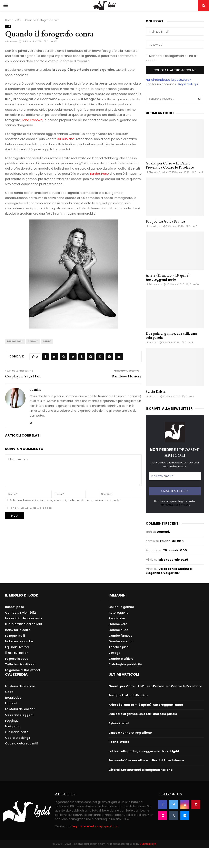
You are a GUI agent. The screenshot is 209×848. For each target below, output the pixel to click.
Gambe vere (118, 624)
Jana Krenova (32, 120)
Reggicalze (117, 618)
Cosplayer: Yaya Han (23, 376)
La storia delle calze (20, 686)
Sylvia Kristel (156, 391)
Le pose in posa (16, 659)
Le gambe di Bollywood (22, 670)
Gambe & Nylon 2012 (20, 613)
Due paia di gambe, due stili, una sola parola (171, 335)
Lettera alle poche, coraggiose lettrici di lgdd (144, 751)
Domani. (163, 532)
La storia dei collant (20, 709)
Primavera (155, 284)
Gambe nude (118, 630)
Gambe (47, 341)
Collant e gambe (121, 607)
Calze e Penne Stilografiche (130, 733)
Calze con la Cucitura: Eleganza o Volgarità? (169, 571)
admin (12, 41)
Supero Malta (148, 844)
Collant (33, 341)
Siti (8, 26)
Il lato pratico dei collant (23, 624)
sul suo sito (65, 139)
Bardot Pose (99, 173)
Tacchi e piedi (119, 647)
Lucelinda (155, 226)
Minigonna (12, 726)
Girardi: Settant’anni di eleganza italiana (140, 770)
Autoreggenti (118, 613)
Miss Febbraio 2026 (173, 560)
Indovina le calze (17, 630)
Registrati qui (188, 84)
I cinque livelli (15, 636)
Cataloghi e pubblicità (125, 664)
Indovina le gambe (19, 641)
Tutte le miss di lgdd (20, 664)
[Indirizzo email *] (175, 476)
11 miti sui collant (17, 653)
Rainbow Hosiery (127, 376)
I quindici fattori (17, 647)
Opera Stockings (17, 738)
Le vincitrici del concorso (23, 618)
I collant (11, 703)
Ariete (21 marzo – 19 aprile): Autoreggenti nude (168, 277)
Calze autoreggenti (19, 715)
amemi (153, 396)
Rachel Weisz (119, 742)
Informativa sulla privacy (174, 504)
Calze (9, 692)
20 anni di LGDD (172, 541)
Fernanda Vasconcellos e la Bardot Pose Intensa (146, 760)
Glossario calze (16, 732)
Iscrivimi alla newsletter (28, 508)
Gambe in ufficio (121, 659)
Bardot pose (14, 607)
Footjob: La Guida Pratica (165, 221)
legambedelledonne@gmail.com (95, 826)
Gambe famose (120, 636)
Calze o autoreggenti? (22, 743)
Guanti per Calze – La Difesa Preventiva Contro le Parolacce (170, 165)
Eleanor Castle (158, 172)
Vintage (114, 653)
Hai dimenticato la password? (168, 79)
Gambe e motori (121, 641)
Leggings (11, 721)
